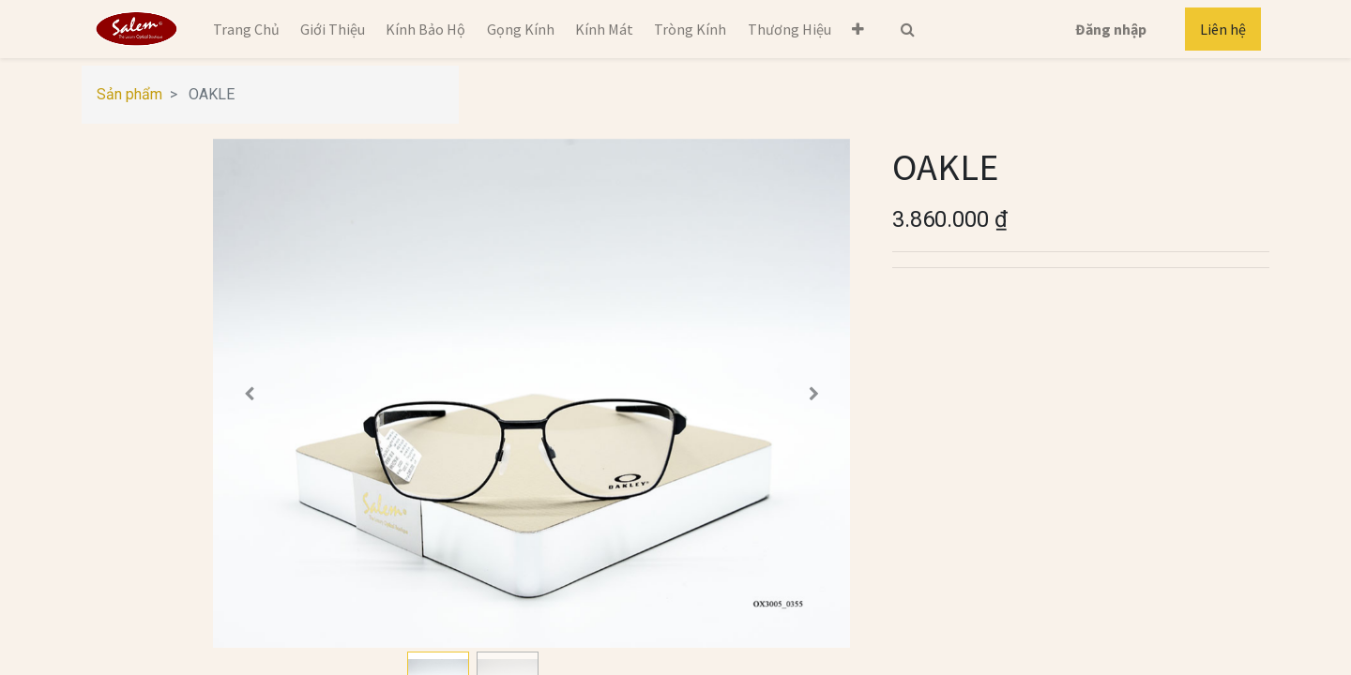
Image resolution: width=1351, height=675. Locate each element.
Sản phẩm (129, 94)
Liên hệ (1223, 29)
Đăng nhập (1110, 29)
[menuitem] (245, 29)
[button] (858, 29)
